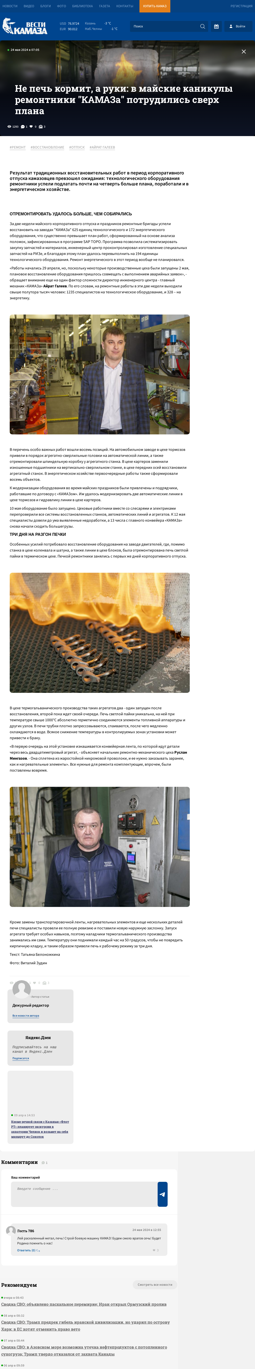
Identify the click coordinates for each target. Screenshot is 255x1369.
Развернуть (127, 1336)
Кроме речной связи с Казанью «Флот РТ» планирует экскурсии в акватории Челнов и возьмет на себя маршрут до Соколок (214, 282)
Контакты (124, 6)
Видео (29, 6)
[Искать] (202, 26)
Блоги (45, 6)
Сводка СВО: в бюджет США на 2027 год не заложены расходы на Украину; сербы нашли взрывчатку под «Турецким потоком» (65, 1254)
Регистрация (242, 6)
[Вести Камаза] (24, 26)
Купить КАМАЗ (155, 6)
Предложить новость (205, 1117)
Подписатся (195, 212)
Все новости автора (200, 170)
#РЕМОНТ (20, 164)
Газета (104, 6)
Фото (61, 6)
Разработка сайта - (236, 1355)
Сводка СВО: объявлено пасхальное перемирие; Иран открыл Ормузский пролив (62, 1172)
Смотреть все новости (120, 1149)
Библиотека (82, 6)
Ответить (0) (28, 1115)
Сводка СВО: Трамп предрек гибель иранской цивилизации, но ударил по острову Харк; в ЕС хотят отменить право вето (64, 1197)
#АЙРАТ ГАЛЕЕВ (105, 164)
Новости (9, 6)
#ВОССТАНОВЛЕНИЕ (50, 164)
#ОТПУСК (79, 164)
